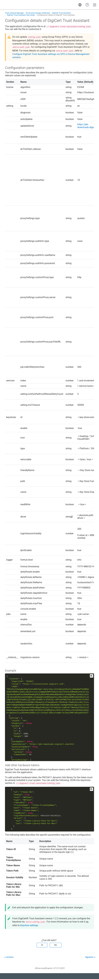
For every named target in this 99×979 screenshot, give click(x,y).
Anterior (10, 957)
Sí (42, 945)
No (55, 945)
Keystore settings (29, 925)
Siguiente (89, 957)
